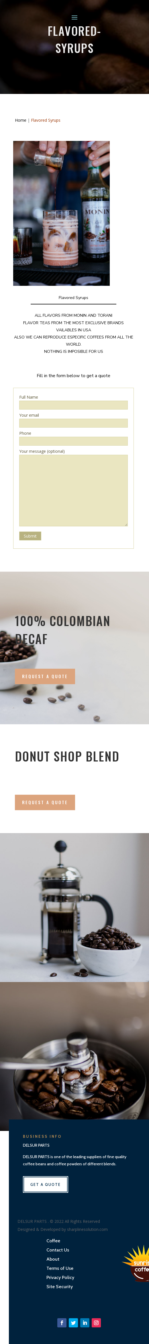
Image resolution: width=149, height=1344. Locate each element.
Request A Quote (45, 676)
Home (20, 120)
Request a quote (45, 802)
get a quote (45, 1184)
